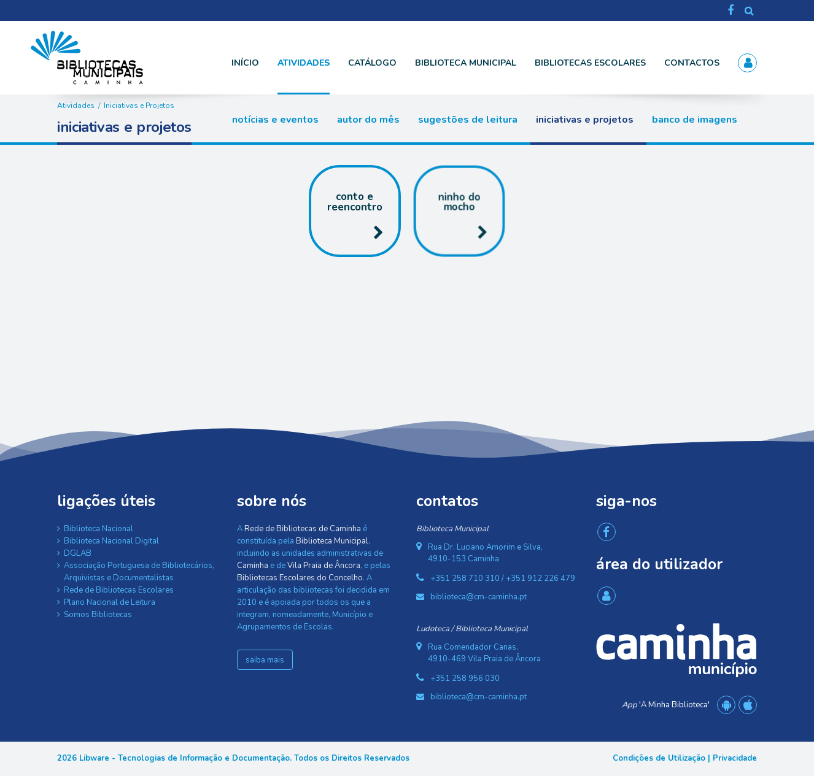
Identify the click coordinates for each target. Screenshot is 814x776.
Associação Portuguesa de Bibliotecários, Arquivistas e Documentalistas (139, 571)
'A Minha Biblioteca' (666, 704)
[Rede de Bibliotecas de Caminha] (118, 57)
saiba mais (265, 660)
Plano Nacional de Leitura (109, 602)
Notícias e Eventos (275, 119)
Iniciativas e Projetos (585, 119)
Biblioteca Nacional (98, 528)
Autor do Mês (368, 119)
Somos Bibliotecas (98, 614)
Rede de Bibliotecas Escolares (119, 590)
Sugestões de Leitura (467, 119)
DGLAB (77, 553)
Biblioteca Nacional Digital (111, 541)
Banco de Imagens (694, 119)
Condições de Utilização (659, 758)
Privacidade (735, 758)
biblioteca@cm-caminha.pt (478, 596)
